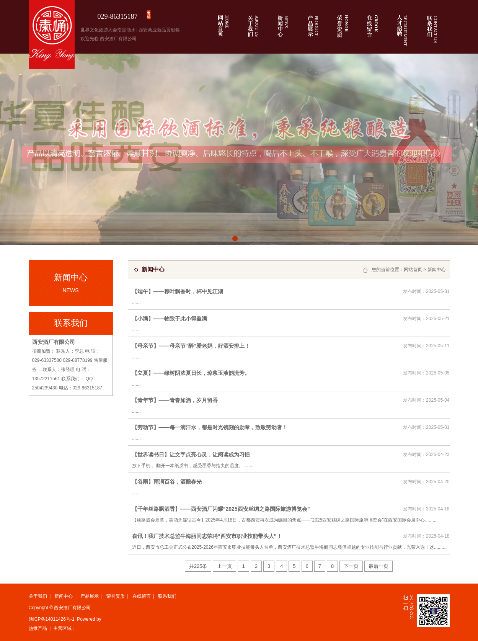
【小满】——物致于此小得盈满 (169, 319)
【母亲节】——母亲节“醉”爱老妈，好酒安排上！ (191, 346)
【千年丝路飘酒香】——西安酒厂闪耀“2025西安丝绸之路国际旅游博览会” (221, 509)
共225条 (198, 566)
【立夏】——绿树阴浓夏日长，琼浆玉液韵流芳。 (191, 373)
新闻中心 (436, 269)
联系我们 (167, 596)
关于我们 (38, 596)
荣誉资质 (115, 596)
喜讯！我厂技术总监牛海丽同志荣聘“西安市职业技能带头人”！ (207, 536)
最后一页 (378, 566)
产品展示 (89, 596)
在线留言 (141, 596)
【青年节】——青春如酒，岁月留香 (175, 400)
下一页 (351, 566)
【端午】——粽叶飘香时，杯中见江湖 (177, 291)
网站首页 (413, 269)
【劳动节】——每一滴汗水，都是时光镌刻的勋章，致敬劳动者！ (209, 427)
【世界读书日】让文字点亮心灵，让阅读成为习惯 (191, 454)
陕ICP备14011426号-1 (52, 619)
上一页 (224, 566)
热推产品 (38, 628)
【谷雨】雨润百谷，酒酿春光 (167, 482)
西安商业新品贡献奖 (159, 30)
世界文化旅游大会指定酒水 (107, 30)
